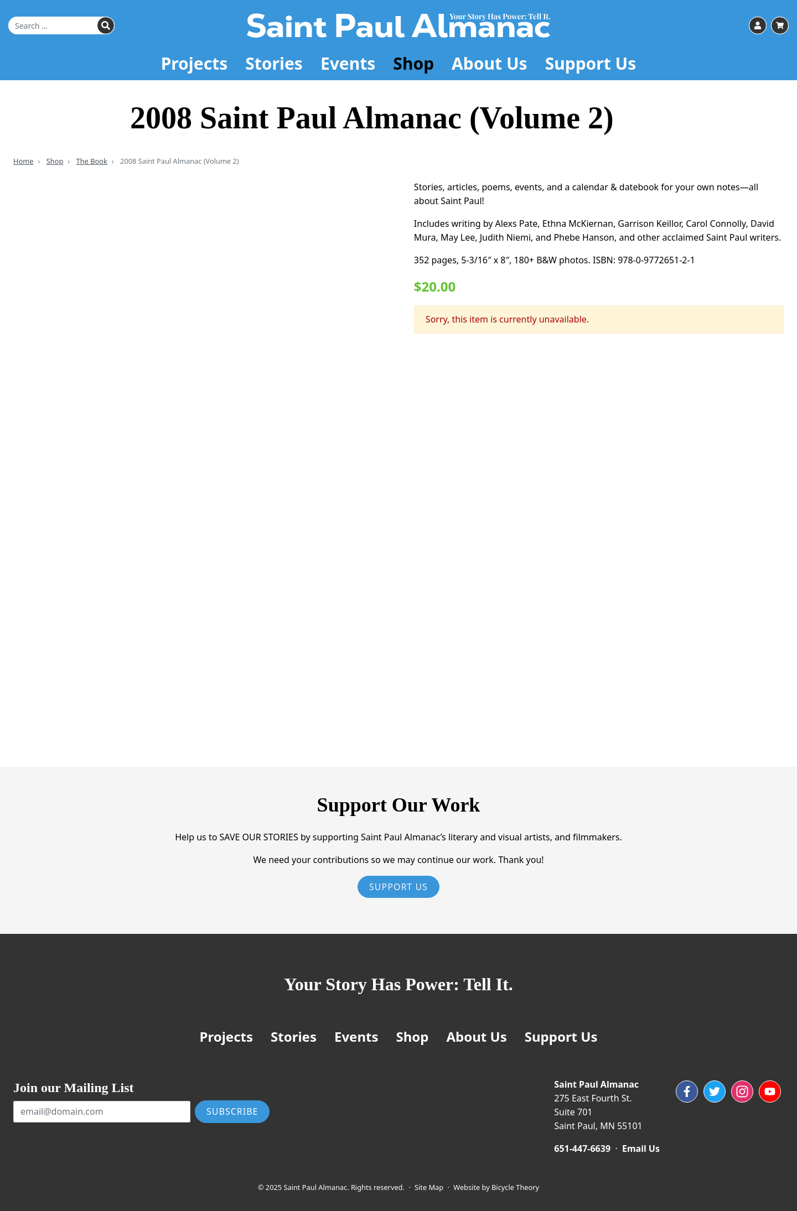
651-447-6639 (582, 1148)
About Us (489, 63)
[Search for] (61, 25)
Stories (274, 63)
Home (23, 161)
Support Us (590, 63)
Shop (413, 63)
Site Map (429, 1187)
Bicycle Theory (515, 1187)
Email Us (641, 1148)
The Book (91, 161)
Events (347, 63)
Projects (194, 63)
